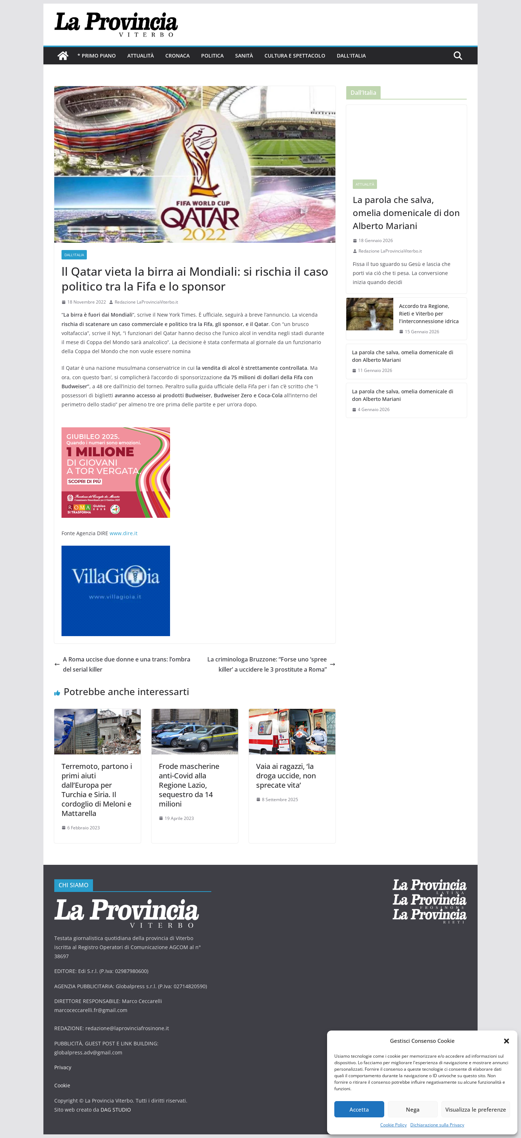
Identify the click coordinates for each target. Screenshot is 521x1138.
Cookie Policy (393, 1125)
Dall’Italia (351, 55)
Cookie (62, 1085)
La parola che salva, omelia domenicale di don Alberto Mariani (406, 213)
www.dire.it (123, 533)
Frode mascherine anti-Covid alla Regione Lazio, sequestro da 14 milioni (189, 785)
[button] (506, 1041)
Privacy (62, 1067)
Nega (413, 1109)
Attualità (140, 55)
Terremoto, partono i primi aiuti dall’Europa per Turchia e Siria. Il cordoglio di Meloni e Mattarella (97, 789)
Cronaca (177, 55)
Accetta (359, 1109)
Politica (212, 55)
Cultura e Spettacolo (294, 55)
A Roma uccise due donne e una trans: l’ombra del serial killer (122, 664)
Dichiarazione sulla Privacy (437, 1125)
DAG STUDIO (116, 1109)
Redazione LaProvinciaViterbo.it (146, 302)
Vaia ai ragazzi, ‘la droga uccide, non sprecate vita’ (286, 775)
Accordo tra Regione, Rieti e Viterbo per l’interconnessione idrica (429, 314)
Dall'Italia (74, 254)
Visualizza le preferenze (475, 1109)
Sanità (244, 55)
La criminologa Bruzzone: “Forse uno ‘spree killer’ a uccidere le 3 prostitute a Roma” (271, 664)
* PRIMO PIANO (96, 55)
